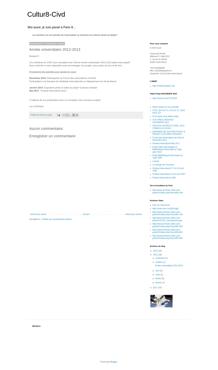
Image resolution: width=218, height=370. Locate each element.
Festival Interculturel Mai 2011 (166, 143)
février (158, 278)
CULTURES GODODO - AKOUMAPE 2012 (163, 121)
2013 (155, 251)
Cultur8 (155, 161)
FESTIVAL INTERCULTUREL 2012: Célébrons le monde (168, 127)
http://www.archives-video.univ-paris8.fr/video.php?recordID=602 (167, 237)
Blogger (113, 362)
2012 (155, 254)
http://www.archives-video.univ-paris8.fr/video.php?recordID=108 (167, 191)
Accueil (86, 214)
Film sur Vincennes (161, 205)
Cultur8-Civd (46, 14)
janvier (158, 282)
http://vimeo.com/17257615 (164, 98)
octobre (159, 262)
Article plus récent (38, 214)
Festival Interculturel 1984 (164, 177)
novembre (160, 258)
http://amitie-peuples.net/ (163, 86)
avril (157, 270)
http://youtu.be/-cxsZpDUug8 (165, 208)
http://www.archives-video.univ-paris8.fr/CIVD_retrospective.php (167, 219)
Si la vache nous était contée (165, 116)
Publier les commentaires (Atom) (57, 219)
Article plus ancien (133, 214)
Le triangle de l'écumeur (163, 165)
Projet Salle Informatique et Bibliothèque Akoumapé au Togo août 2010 (167, 149)
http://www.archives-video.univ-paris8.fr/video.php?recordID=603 (167, 225)
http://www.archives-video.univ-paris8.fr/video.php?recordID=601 (167, 231)
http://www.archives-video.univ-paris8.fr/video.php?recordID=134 (167, 213)
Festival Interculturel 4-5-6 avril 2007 (168, 174)
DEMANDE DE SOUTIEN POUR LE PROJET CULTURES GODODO (168, 132)
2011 (155, 287)
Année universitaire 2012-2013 (169, 265)
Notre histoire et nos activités (165, 107)
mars (158, 274)
